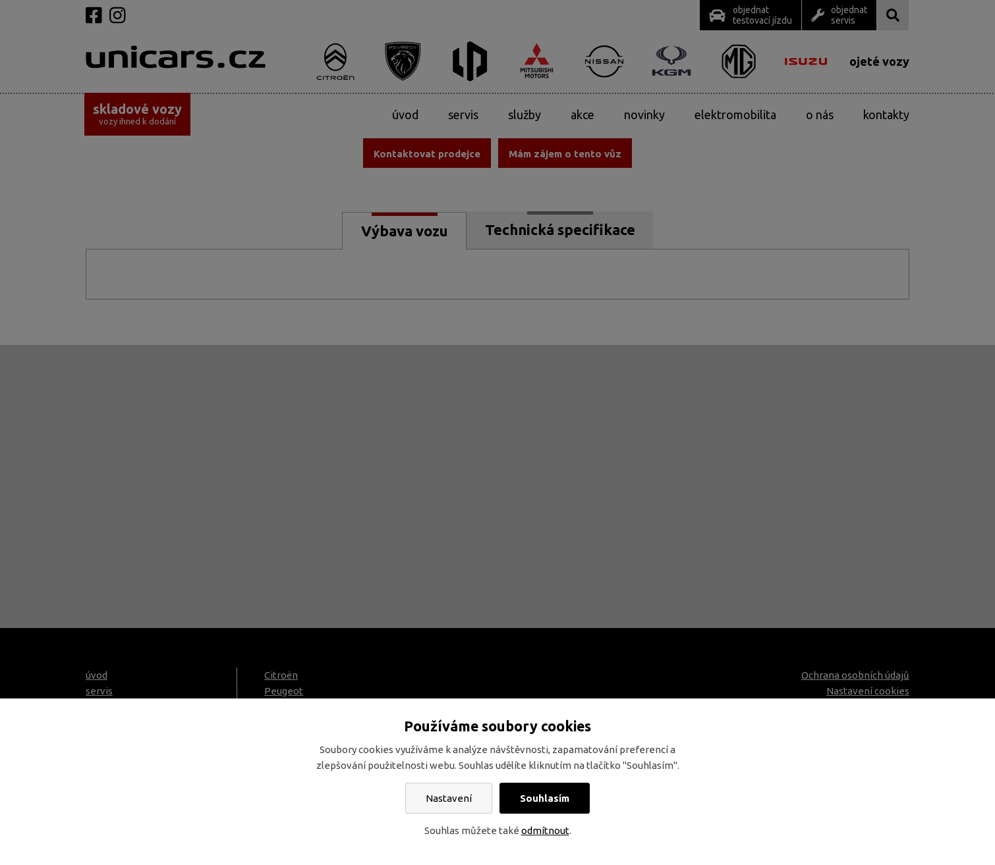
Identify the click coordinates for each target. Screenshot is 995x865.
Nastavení (449, 798)
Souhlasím (544, 798)
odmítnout (545, 830)
